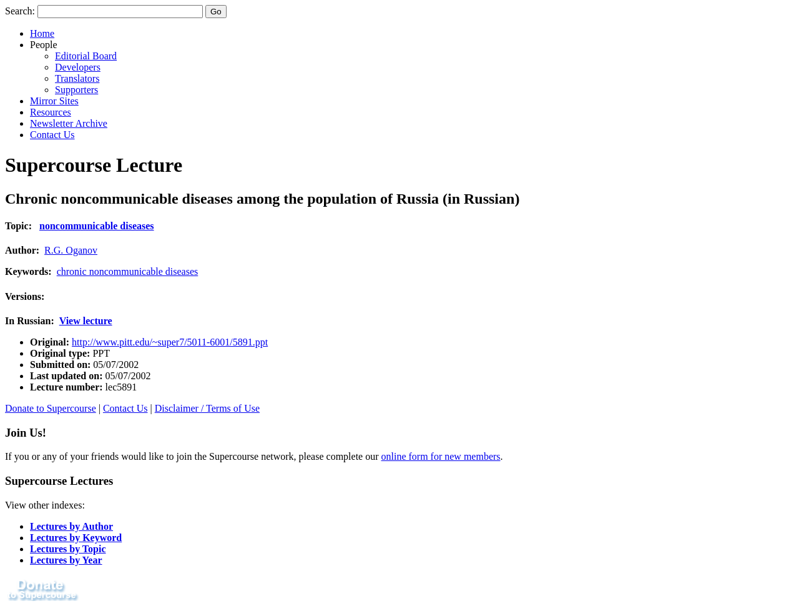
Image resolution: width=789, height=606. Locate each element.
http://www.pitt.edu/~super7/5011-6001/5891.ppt (170, 342)
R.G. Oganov (70, 250)
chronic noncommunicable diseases (127, 271)
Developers (77, 67)
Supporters (76, 89)
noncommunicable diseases (96, 226)
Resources (50, 112)
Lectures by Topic (68, 549)
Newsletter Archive (68, 123)
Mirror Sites (54, 101)
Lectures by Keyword (76, 537)
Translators (77, 78)
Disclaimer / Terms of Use (207, 408)
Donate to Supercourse (50, 408)
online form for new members (441, 456)
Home (42, 33)
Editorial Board (86, 56)
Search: (20, 11)
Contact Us (52, 134)
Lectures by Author (71, 526)
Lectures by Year (66, 560)
